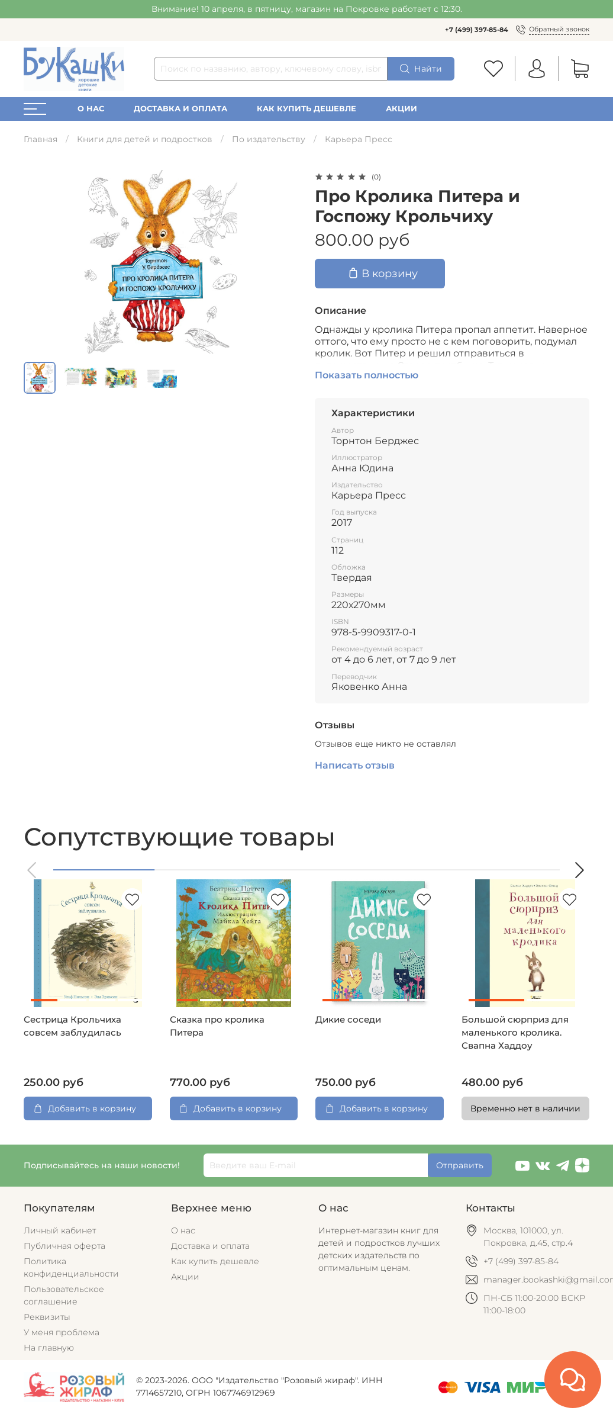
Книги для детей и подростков (144, 139)
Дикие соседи (348, 1019)
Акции (401, 108)
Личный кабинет (60, 1230)
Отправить (459, 1165)
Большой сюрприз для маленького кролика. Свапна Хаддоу (515, 1032)
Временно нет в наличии (525, 1108)
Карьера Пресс (358, 139)
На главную (49, 1347)
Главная (40, 139)
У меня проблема (61, 1332)
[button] (32, 870)
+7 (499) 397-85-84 (476, 29)
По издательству (268, 139)
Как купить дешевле (306, 108)
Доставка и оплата (180, 108)
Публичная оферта (64, 1246)
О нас (91, 108)
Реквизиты (47, 1317)
